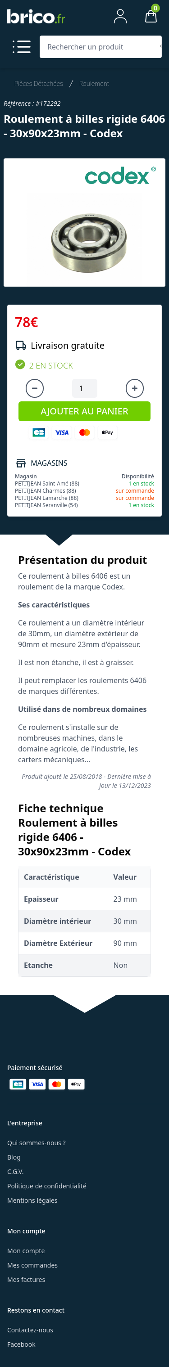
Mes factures (26, 1279)
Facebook (21, 1344)
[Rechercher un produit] (99, 47)
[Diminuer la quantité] (35, 388)
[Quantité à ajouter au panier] (84, 388)
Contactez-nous (30, 1330)
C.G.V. (15, 1171)
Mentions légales (32, 1200)
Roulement (94, 83)
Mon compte (26, 1250)
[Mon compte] (120, 16)
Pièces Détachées (38, 83)
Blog (14, 1157)
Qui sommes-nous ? (36, 1142)
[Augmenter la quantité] (135, 388)
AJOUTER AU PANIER (84, 411)
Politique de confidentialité (47, 1186)
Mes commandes (32, 1265)
